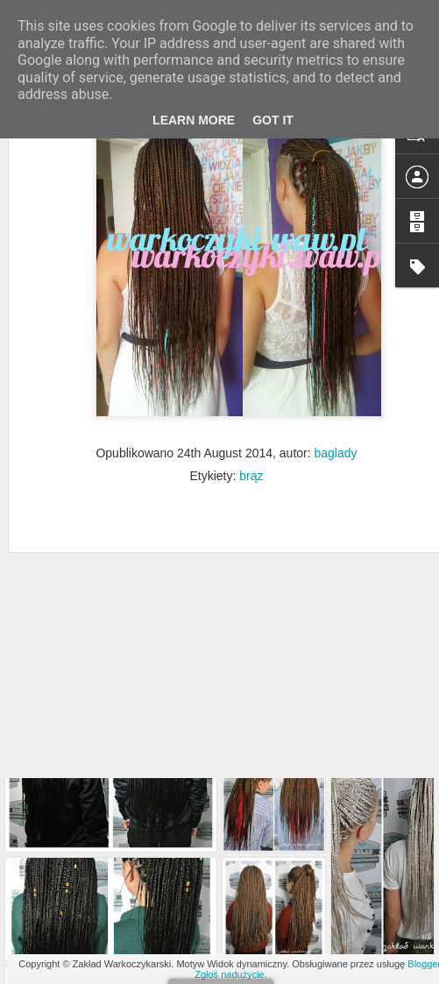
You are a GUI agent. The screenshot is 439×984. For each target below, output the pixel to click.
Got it (273, 120)
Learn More (193, 120)
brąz (251, 410)
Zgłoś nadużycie (230, 974)
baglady (336, 387)
